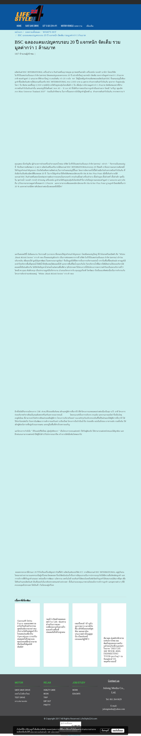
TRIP (46, 697)
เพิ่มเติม (89, 25)
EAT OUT (47, 701)
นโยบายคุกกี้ (55, 732)
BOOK (46, 694)
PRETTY (47, 705)
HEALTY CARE (49, 690)
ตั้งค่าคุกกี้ (105, 731)
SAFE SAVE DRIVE (32, 25)
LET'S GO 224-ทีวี (50, 25)
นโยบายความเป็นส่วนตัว (38, 732)
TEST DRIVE (20, 697)
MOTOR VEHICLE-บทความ (71, 25)
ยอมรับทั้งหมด (118, 731)
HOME (19, 25)
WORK (75, 690)
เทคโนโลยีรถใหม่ (22, 694)
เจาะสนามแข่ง (21, 701)
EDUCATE (76, 694)
